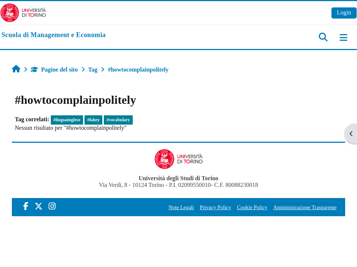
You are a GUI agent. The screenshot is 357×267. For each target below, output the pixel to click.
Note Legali (181, 207)
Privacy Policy (215, 207)
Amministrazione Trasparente (305, 207)
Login (344, 12)
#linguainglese (66, 119)
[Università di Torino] (23, 12)
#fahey (93, 119)
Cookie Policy (252, 207)
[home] (53, 35)
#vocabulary (118, 119)
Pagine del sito (54, 69)
